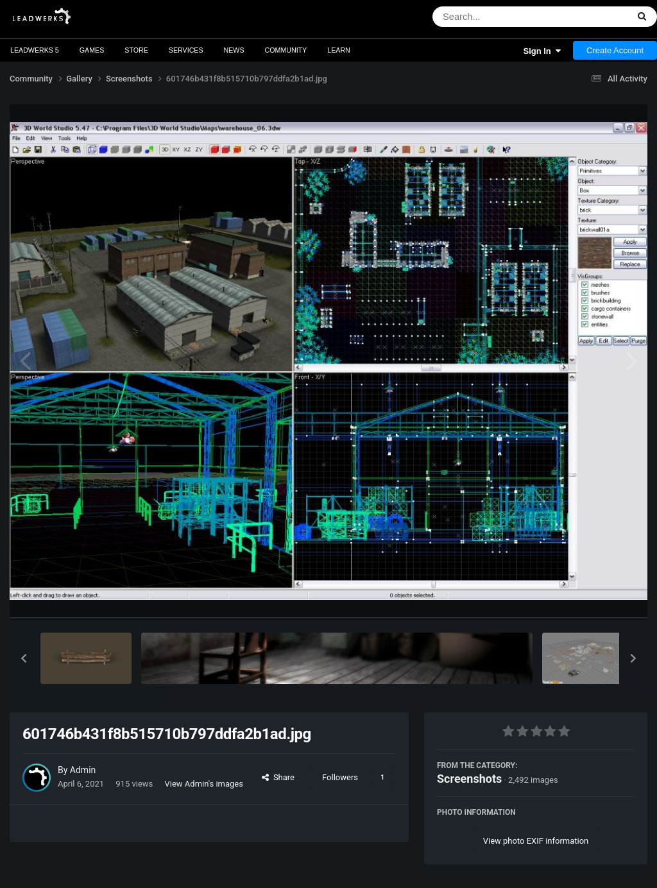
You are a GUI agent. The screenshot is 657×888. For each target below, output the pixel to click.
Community (286, 50)
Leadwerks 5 (34, 50)
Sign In (542, 51)
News (234, 50)
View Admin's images (204, 784)
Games (92, 50)
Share (278, 777)
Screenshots (469, 778)
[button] (24, 658)
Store (136, 50)
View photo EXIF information (536, 841)
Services (186, 50)
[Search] (496, 16)
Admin (83, 770)
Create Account (615, 50)
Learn (338, 50)
